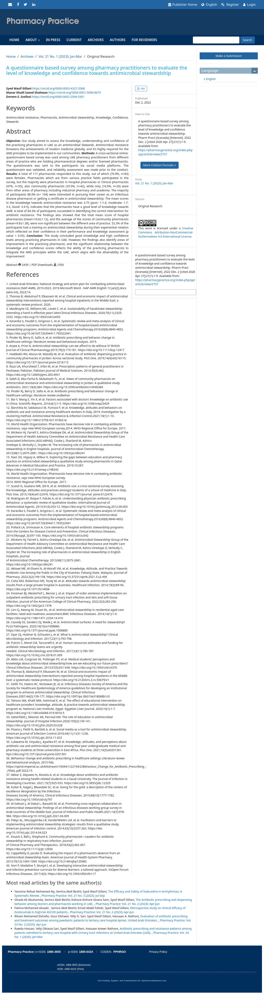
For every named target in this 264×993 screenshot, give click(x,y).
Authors (118, 40)
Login (249, 4)
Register (230, 4)
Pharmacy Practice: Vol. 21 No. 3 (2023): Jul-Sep (73, 896)
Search (247, 40)
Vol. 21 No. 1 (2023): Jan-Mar (60, 56)
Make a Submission (229, 56)
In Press (53, 40)
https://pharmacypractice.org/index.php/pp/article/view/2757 (165, 152)
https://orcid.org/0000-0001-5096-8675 (74, 92)
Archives (96, 40)
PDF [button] (142, 88)
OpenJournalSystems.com (153, 981)
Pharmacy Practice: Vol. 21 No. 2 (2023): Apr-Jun (127, 904)
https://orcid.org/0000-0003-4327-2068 (58, 88)
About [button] (32, 40)
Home (14, 40)
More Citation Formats (159, 165)
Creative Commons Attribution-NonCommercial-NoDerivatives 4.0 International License (165, 232)
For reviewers (144, 40)
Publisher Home (182, 4)
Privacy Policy (158, 951)
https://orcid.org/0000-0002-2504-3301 (58, 97)
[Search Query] (216, 40)
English (209, 4)
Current (73, 40)
